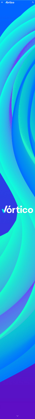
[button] (2, 2)
